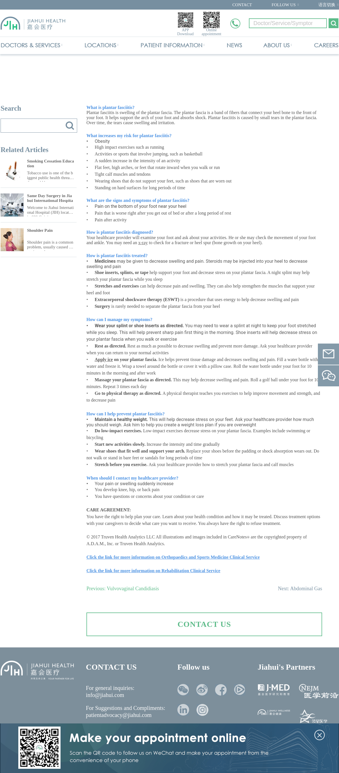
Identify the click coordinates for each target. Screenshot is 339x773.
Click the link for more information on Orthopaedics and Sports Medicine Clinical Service (173, 557)
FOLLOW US (284, 5)
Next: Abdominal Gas (300, 588)
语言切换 (326, 5)
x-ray (143, 242)
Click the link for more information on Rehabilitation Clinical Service (153, 570)
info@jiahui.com (105, 695)
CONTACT (242, 5)
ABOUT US (276, 45)
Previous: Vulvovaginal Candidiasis (122, 588)
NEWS (234, 45)
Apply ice (104, 359)
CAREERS (326, 45)
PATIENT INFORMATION (171, 45)
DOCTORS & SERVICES (30, 45)
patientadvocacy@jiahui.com (118, 715)
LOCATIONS (100, 45)
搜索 (70, 125)
